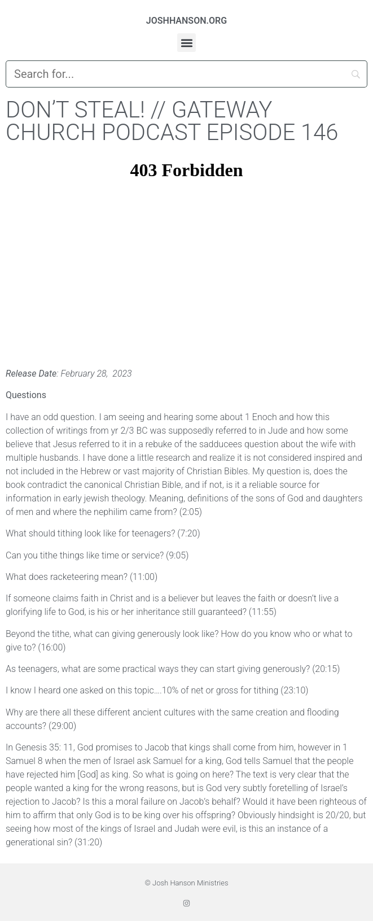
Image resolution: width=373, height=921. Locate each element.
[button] (186, 42)
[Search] (186, 74)
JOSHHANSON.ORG (186, 20)
